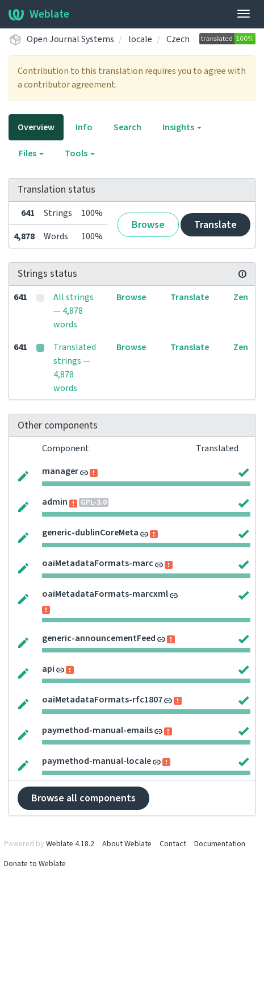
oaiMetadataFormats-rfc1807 (102, 699)
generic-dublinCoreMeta (90, 532)
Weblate (39, 14)
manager (60, 471)
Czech (178, 39)
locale (140, 39)
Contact (173, 844)
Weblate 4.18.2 (70, 844)
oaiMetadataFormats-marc (97, 563)
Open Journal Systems (70, 39)
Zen (240, 297)
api (48, 669)
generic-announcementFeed (99, 638)
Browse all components (83, 798)
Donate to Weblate (35, 864)
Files (31, 153)
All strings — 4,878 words (73, 311)
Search (127, 127)
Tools (80, 153)
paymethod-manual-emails (97, 730)
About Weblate (127, 844)
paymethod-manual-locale (96, 761)
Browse (148, 225)
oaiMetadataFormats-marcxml (105, 594)
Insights (182, 127)
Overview (36, 127)
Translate (215, 225)
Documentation (219, 844)
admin (55, 502)
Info (84, 127)
